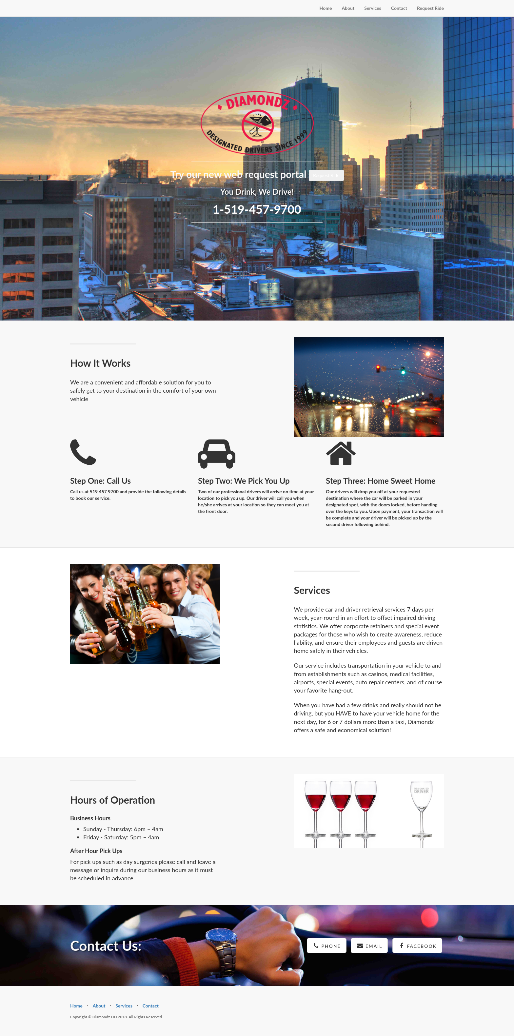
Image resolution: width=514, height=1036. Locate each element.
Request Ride (430, 8)
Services (372, 8)
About (348, 8)
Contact (399, 8)
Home (326, 8)
